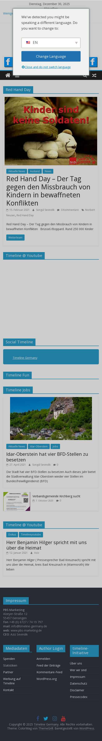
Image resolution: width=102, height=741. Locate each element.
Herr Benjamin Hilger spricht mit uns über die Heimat (46, 545)
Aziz (36, 553)
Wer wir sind (78, 670)
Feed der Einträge (48, 665)
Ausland (35, 171)
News (48, 171)
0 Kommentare (68, 210)
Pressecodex (78, 697)
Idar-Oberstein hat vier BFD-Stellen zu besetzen (47, 456)
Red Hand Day (25, 215)
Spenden (9, 659)
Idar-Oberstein (39, 446)
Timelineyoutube (31, 534)
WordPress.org (47, 679)
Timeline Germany (25, 358)
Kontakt (8, 690)
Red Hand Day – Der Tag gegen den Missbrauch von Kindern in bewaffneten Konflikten (48, 190)
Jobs (55, 446)
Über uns (76, 663)
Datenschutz (78, 683)
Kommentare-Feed (49, 672)
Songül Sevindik (45, 210)
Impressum (77, 677)
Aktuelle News (16, 171)
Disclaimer (77, 690)
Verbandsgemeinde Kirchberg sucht (56, 496)
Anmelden (43, 659)
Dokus (12, 534)
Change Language (51, 56)
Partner (8, 672)
